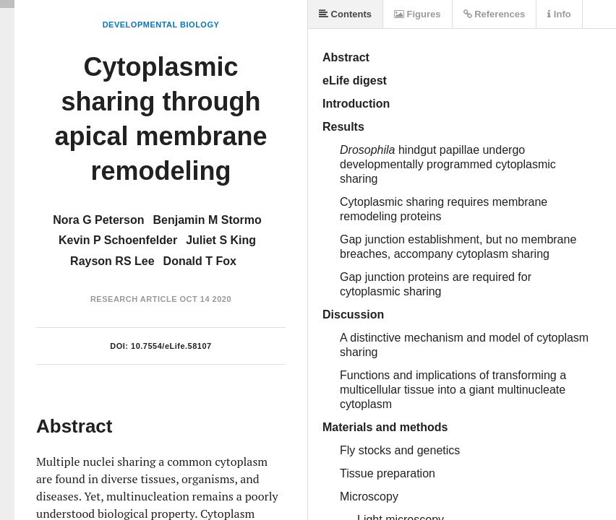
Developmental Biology (161, 24)
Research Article (133, 299)
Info (558, 14)
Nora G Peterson (98, 220)
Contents (345, 14)
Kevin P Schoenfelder (118, 240)
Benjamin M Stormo (207, 220)
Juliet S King (221, 240)
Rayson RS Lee (112, 261)
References (494, 14)
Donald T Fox (199, 261)
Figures (417, 14)
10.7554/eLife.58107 (171, 346)
